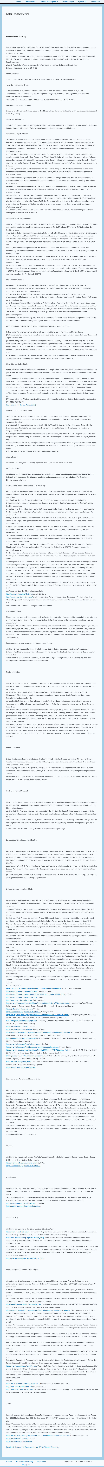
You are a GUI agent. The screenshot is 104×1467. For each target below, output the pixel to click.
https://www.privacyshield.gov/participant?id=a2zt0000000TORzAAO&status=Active (38, 1034)
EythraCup (82, 2)
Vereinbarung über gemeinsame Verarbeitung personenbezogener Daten (34, 990)
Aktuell (18, 2)
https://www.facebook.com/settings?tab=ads (23, 999)
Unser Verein (31, 2)
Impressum (34, 1463)
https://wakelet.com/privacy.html (18, 1063)
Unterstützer (95, 2)
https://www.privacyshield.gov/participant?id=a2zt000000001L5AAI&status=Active (37, 1016)
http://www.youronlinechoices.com (19, 1002)
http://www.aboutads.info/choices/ (19, 596)
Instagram (44, 1463)
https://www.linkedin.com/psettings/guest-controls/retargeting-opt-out (32, 1049)
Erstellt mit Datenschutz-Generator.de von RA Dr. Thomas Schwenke (32, 1449)
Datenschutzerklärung (20, 1463)
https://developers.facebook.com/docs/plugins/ (24, 1306)
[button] (36, 2)
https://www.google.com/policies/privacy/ (21, 1165)
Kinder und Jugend (49, 2)
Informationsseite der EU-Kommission (20, 407)
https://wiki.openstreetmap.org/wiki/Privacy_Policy (25, 1239)
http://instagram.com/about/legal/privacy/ (21, 1022)
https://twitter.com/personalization (19, 1031)
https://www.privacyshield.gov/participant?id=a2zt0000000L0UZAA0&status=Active (37, 1052)
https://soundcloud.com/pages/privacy (20, 1069)
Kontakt (7, 1463)
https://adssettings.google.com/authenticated (23, 1013)
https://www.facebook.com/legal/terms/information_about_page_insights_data (35, 996)
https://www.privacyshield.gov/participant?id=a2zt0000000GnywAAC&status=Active (38, 1005)
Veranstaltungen (68, 2)
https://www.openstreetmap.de (17, 1233)
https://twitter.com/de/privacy (17, 1028)
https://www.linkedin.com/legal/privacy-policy (23, 1046)
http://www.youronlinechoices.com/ (19, 599)
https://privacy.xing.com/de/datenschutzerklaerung (25, 1057)
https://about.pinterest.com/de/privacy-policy (23, 1040)
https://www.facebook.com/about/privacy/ (21, 993)
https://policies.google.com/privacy (19, 1011)
